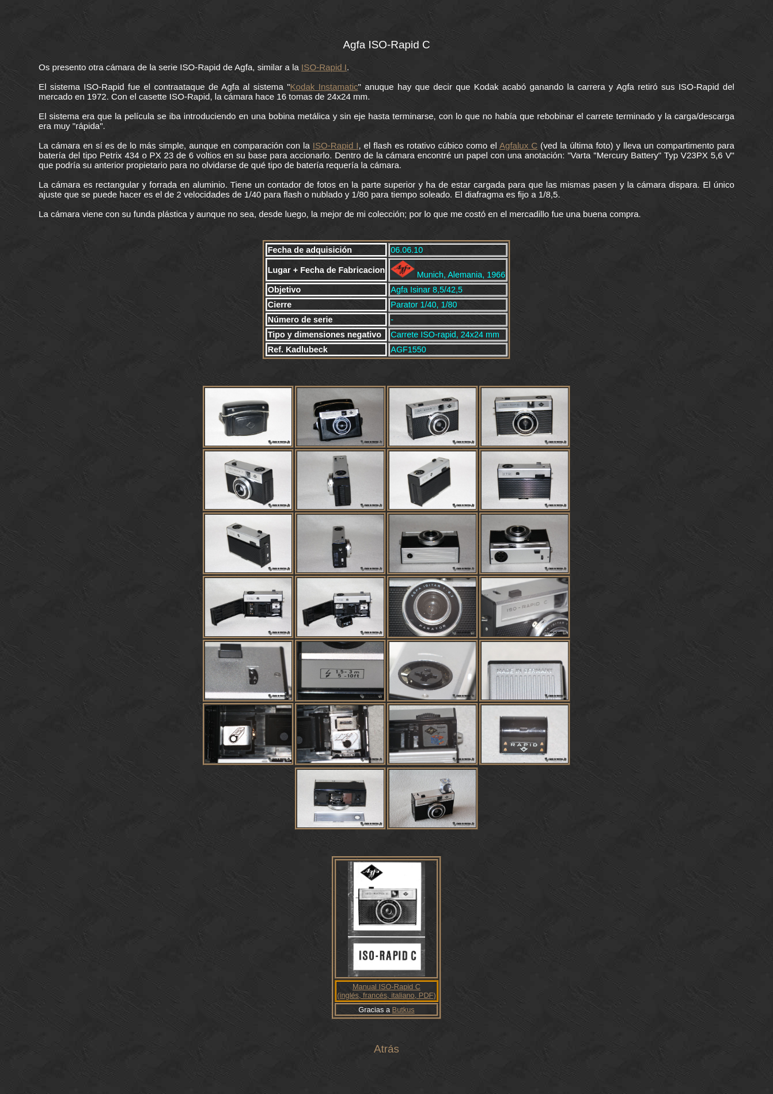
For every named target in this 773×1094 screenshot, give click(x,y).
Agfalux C (518, 145)
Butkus (403, 1009)
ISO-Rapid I (324, 67)
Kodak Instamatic (324, 87)
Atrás (386, 1049)
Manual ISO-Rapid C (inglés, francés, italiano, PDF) (386, 991)
